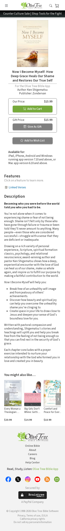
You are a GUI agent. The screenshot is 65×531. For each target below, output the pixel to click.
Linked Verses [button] (17, 187)
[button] (50, 6)
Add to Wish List (32, 141)
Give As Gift (32, 127)
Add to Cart (32, 109)
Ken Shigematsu (37, 90)
